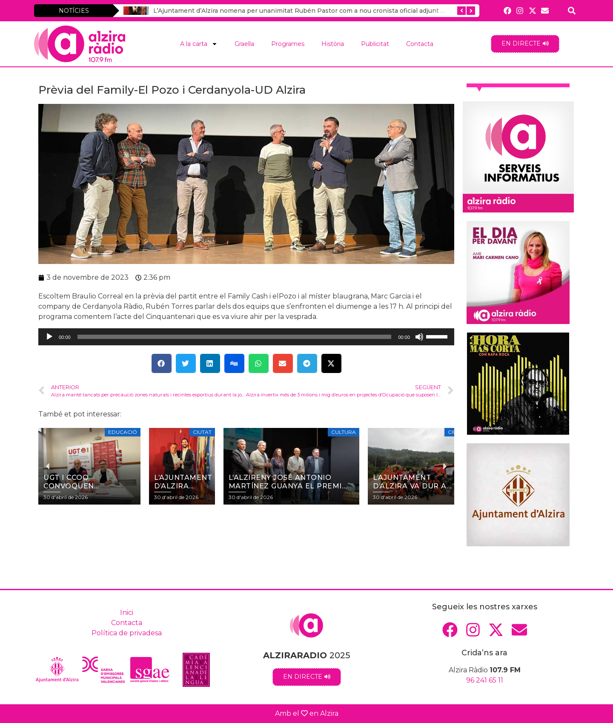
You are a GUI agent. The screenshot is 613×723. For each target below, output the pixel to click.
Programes (287, 44)
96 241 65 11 (484, 680)
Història (332, 44)
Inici (126, 612)
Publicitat (375, 44)
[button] (162, 363)
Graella (244, 44)
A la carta (199, 44)
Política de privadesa (127, 633)
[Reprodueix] (49, 337)
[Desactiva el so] (419, 337)
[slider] (234, 337)
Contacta (419, 44)
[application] (246, 336)
